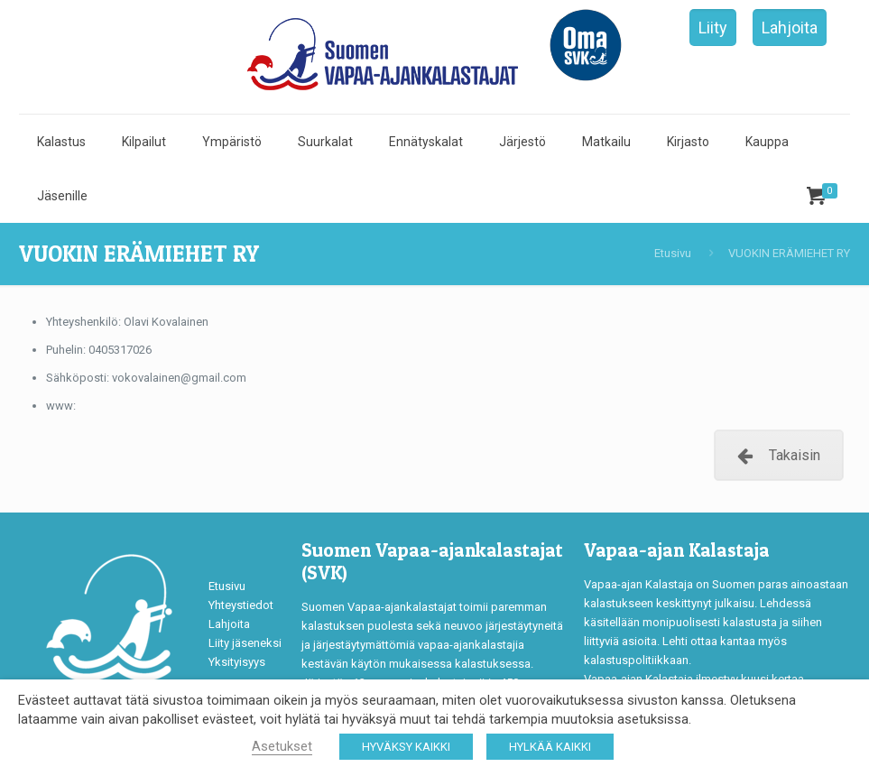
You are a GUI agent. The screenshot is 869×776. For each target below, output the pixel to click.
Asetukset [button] (282, 746)
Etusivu (672, 253)
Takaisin (778, 455)
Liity (712, 27)
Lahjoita (790, 27)
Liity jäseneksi (245, 643)
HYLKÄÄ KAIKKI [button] (550, 746)
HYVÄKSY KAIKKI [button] (406, 746)
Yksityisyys (236, 662)
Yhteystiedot (240, 605)
